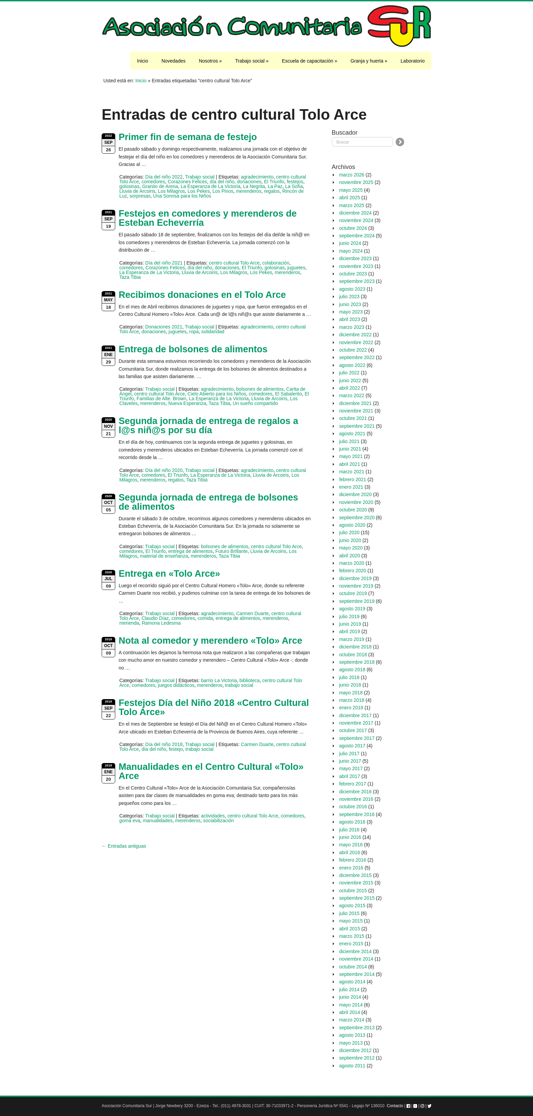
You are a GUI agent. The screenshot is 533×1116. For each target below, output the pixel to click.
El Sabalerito (288, 393)
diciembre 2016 (355, 791)
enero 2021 (351, 487)
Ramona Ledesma (161, 623)
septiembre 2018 (357, 662)
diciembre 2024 (355, 213)
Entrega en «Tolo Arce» (169, 574)
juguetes (296, 267)
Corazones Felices (187, 181)
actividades (213, 815)
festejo (176, 749)
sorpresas (140, 196)
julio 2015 (349, 913)
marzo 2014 (351, 1019)
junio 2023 (350, 304)
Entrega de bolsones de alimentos (193, 349)
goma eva (129, 820)
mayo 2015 (351, 921)
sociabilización (218, 820)
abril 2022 (349, 388)
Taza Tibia (130, 277)
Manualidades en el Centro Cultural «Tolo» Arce (211, 771)
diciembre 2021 (355, 403)
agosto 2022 (352, 365)
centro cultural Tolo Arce (234, 263)
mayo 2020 (351, 548)
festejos (295, 181)
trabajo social (239, 685)
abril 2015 (349, 928)
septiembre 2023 (357, 281)
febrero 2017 (352, 784)
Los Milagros (171, 191)
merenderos (248, 191)
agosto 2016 (352, 822)
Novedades (173, 61)
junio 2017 (350, 761)
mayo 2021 (351, 456)
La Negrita (254, 186)
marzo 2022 (351, 395)
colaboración (275, 263)
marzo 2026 (351, 174)
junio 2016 (350, 837)
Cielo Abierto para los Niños (217, 393)
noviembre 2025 (356, 182)
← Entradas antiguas (124, 846)
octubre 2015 (353, 890)
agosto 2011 (352, 1065)
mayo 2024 (351, 251)
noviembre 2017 (356, 723)
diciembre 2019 (355, 578)
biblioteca (250, 680)
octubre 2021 (353, 418)
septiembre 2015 (357, 898)
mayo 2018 (351, 692)
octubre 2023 (353, 273)
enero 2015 (351, 943)
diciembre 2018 (355, 646)
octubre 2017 (353, 730)
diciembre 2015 (355, 875)
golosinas (129, 186)
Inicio (142, 61)
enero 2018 (351, 707)
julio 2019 (349, 616)
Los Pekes (199, 191)
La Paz (275, 186)
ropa (194, 331)
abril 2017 (349, 776)
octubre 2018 (353, 654)
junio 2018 (350, 685)
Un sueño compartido (255, 403)
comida (205, 618)
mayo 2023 (351, 312)
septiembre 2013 (357, 1027)
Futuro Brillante (232, 551)
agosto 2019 (352, 608)
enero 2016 (351, 867)
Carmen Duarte (252, 613)
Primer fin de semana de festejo (188, 137)
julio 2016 (349, 829)
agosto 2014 (352, 981)
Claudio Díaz (155, 618)
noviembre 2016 (356, 799)
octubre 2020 (353, 509)
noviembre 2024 (356, 220)
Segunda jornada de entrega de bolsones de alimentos (208, 502)
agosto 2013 (352, 1035)
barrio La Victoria (219, 680)
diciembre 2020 (355, 494)
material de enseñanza (164, 556)
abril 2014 (349, 1012)
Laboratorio (413, 61)
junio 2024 (350, 243)
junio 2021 (350, 449)
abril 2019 (349, 631)
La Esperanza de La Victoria (211, 186)
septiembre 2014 (357, 974)
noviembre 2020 (356, 502)
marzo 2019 (351, 639)
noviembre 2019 (356, 586)
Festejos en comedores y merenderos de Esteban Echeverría (208, 218)
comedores (153, 181)
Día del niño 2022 (164, 177)
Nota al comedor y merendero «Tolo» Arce (210, 641)
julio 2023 (349, 296)
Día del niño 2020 (164, 470)
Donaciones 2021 (163, 326)
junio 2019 (350, 624)
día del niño (222, 181)
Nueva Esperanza (187, 403)
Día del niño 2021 (164, 263)
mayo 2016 (351, 844)
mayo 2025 (351, 190)
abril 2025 (349, 197)
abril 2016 (349, 852)
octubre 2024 (353, 228)
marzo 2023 (351, 327)
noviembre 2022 (356, 342)
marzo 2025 (351, 205)
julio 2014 (349, 989)
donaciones (249, 181)
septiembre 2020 (357, 517)
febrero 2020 (352, 570)
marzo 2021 (351, 471)
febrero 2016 (352, 860)
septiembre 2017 (357, 738)
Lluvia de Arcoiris (137, 191)
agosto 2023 (352, 289)
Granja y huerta (368, 61)
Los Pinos (222, 191)
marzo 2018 (351, 700)
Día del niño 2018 (164, 744)
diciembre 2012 (355, 1050)
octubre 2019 (353, 593)
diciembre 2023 (355, 258)
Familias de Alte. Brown (161, 398)
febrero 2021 (352, 479)
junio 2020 (350, 540)
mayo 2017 (351, 768)
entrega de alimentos (190, 551)
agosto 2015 (352, 905)
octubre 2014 (353, 966)
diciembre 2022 (355, 334)
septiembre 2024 (357, 235)
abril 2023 (349, 319)
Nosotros (210, 61)
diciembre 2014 (355, 951)
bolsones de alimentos (259, 389)
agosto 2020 (352, 525)
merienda (129, 623)
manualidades (157, 820)
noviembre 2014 (356, 959)
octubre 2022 (353, 350)
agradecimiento (257, 177)
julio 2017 (349, 753)
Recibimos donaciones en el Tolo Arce (202, 295)
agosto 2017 (352, 745)
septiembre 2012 (357, 1058)
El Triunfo (274, 181)
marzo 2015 (351, 936)
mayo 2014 (351, 1005)
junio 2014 (350, 997)
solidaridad (212, 331)
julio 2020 (349, 532)
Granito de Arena (160, 186)
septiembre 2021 (357, 426)
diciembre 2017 (355, 715)
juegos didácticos (176, 685)
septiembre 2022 (357, 357)
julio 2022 (349, 372)
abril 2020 (349, 555)
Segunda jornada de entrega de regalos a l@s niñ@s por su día (208, 425)
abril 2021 (349, 464)
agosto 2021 (352, 433)
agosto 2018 (352, 669)
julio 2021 (349, 441)
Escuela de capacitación (309, 61)
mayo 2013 (351, 1043)
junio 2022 (350, 380)
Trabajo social (252, 61)
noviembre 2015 (356, 882)
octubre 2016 (353, 806)
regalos (272, 191)
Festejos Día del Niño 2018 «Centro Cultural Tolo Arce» (214, 707)
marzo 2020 (351, 563)
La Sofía (294, 186)
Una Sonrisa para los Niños (182, 196)
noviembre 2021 (356, 410)
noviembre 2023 (356, 266)
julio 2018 (349, 677)
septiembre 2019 (357, 601)
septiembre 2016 (357, 814)
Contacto (395, 1105)
